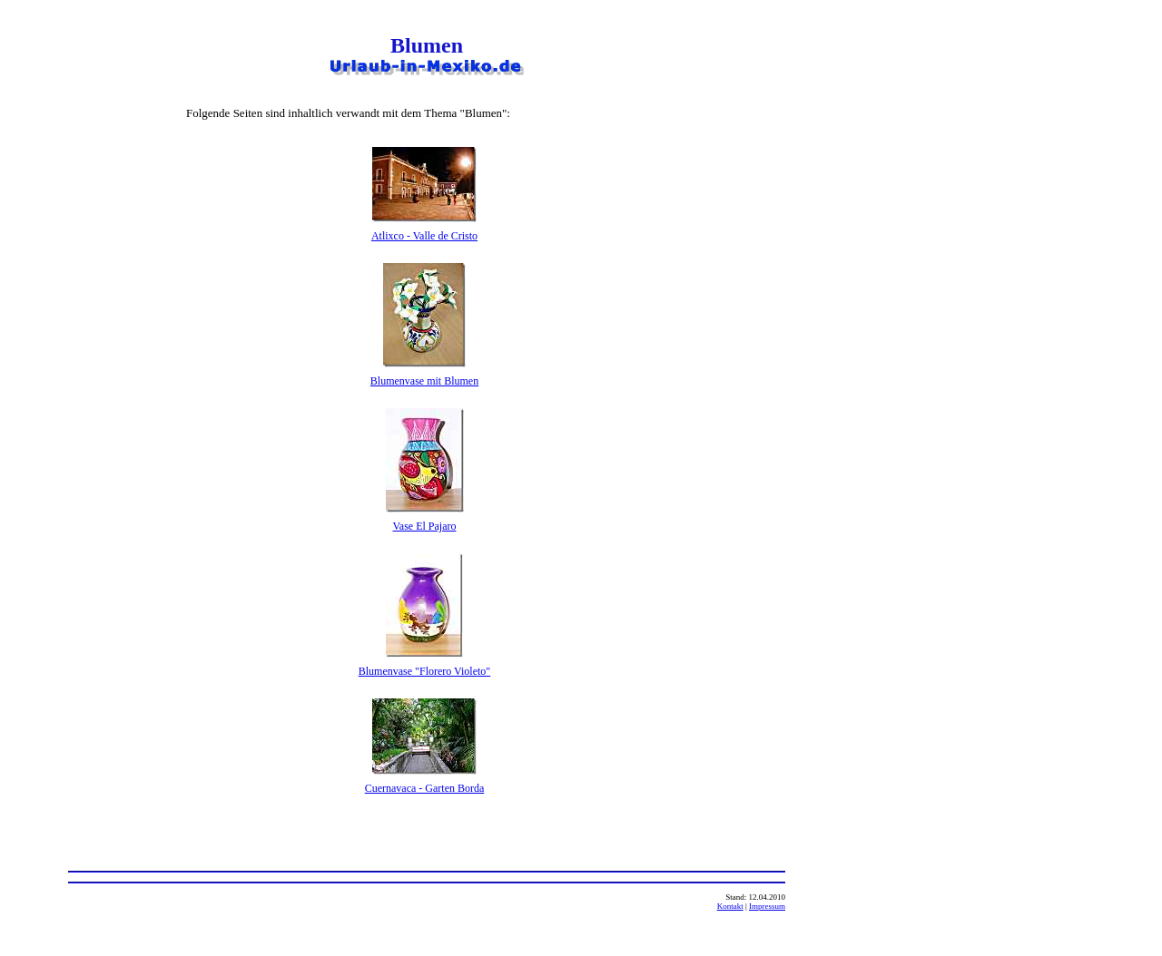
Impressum (767, 906)
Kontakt (730, 906)
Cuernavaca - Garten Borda (425, 788)
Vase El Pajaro (425, 526)
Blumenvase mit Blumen (424, 381)
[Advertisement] (127, 378)
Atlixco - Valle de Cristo (424, 235)
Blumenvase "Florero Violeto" (425, 671)
